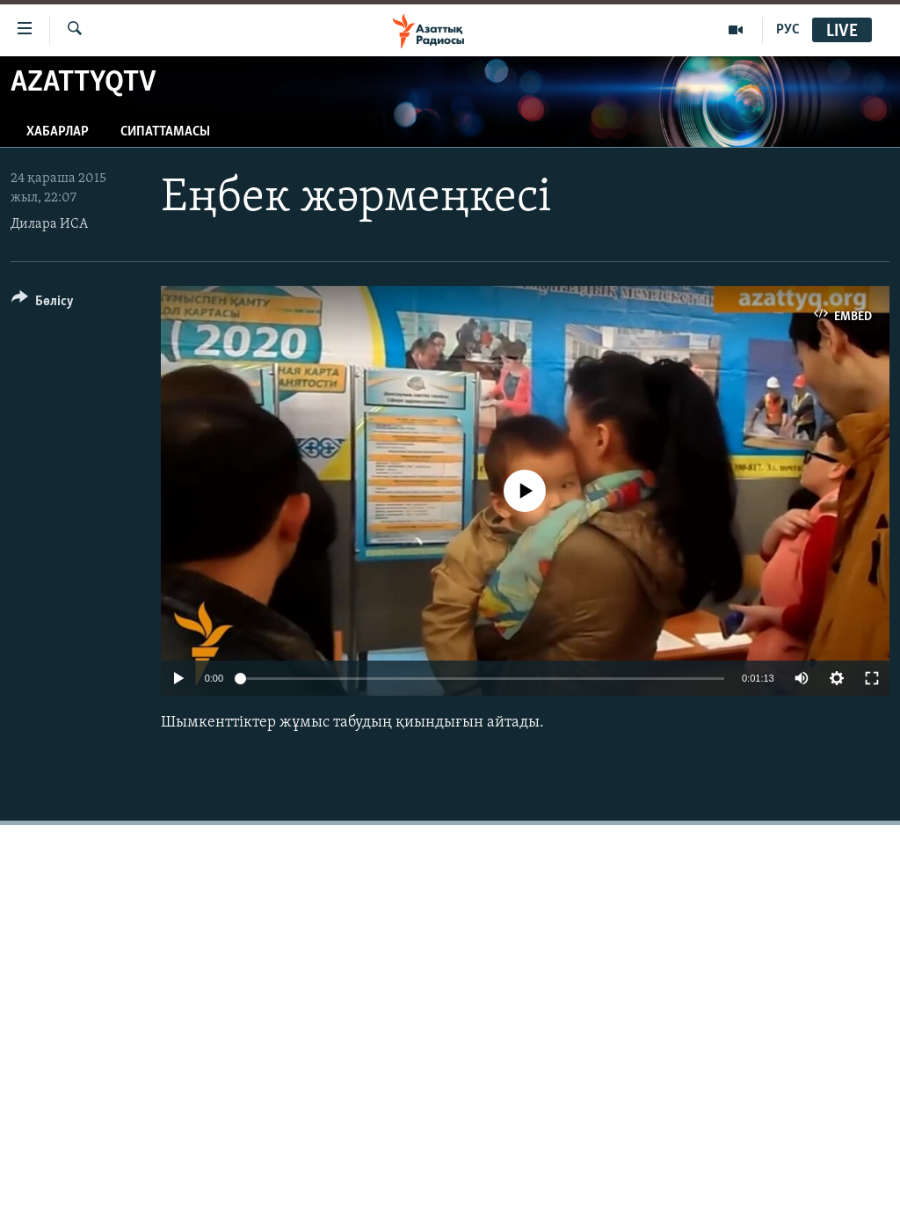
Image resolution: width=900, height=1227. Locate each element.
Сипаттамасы (165, 132)
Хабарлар (57, 132)
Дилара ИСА (49, 224)
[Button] (42, 304)
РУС (788, 30)
